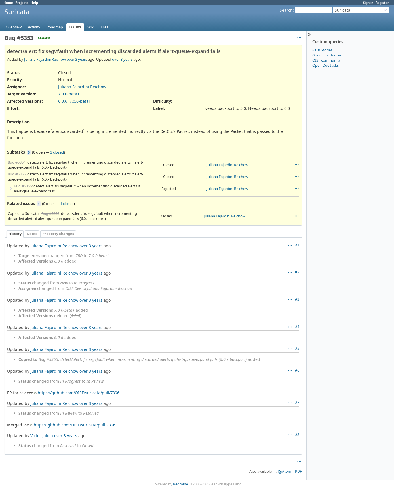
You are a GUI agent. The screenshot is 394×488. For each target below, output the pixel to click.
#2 (297, 272)
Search (286, 10)
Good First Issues (326, 55)
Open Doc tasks (325, 65)
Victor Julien (41, 435)
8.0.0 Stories (322, 50)
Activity (34, 27)
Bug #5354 (17, 162)
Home (8, 3)
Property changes (58, 233)
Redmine (180, 484)
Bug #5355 (17, 174)
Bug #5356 (23, 186)
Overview (14, 27)
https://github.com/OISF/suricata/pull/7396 (78, 392)
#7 (297, 402)
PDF (298, 471)
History (15, 233)
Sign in (368, 3)
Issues (75, 27)
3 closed (57, 152)
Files (104, 27)
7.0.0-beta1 (68, 94)
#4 (297, 326)
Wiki (90, 27)
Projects (21, 3)
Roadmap (55, 27)
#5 (297, 348)
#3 (297, 299)
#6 (297, 370)
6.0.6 (62, 101)
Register (382, 3)
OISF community (326, 60)
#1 (297, 244)
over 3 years (77, 59)
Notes (32, 233)
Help (34, 3)
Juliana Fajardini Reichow (45, 59)
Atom (286, 471)
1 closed (67, 203)
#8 (297, 434)
